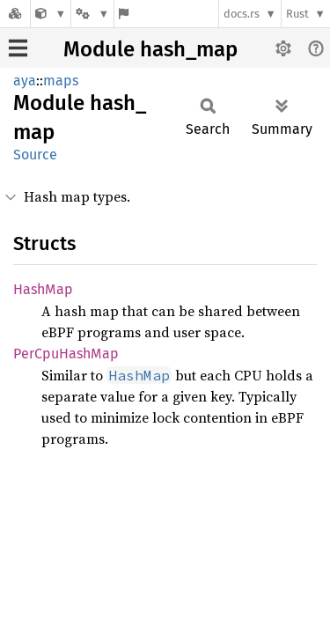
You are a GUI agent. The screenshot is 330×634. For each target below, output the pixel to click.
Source (35, 154)
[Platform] (92, 13)
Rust (297, 13)
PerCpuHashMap (66, 353)
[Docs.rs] (15, 13)
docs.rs (242, 13)
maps (60, 80)
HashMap (43, 289)
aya (24, 80)
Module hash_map (150, 49)
